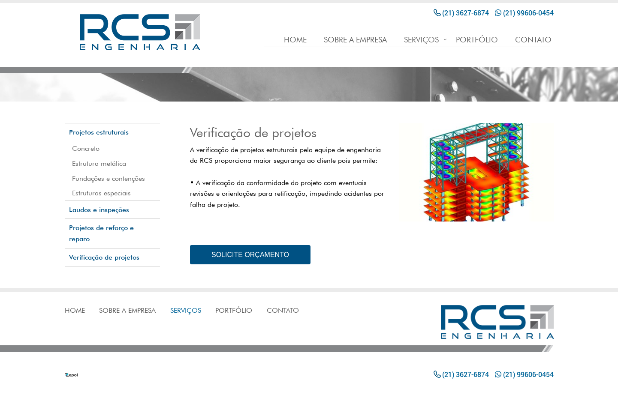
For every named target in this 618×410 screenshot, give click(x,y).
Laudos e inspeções (99, 210)
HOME (295, 40)
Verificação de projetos (104, 257)
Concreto (85, 148)
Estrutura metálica (99, 163)
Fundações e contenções (108, 178)
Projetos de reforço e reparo (101, 233)
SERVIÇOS (421, 40)
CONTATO (533, 40)
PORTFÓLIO (477, 40)
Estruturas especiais (101, 193)
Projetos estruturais (99, 132)
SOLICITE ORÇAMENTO (250, 254)
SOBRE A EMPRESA (355, 40)
